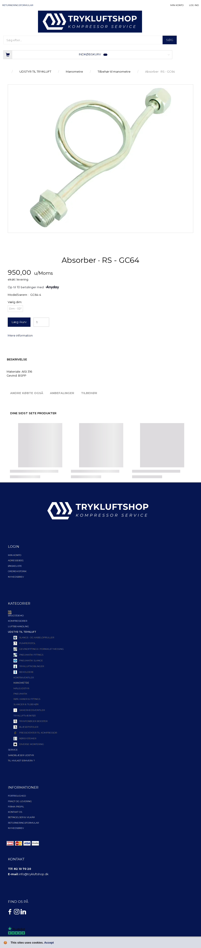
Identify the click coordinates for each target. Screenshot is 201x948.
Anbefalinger (62, 393)
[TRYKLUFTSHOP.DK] (90, 21)
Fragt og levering (20, 801)
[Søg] (170, 40)
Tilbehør (89, 393)
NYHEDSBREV (16, 828)
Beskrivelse (17, 359)
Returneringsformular (17, 5)
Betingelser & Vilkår (21, 817)
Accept (49, 942)
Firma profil (16, 806)
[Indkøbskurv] (88, 54)
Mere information (20, 335)
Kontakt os (15, 812)
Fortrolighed (17, 795)
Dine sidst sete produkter (33, 413)
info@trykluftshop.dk (33, 874)
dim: (15, 302)
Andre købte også (26, 393)
